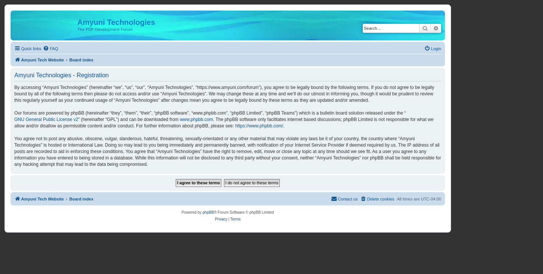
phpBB (208, 212)
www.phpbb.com (196, 119)
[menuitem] (50, 48)
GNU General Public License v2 (46, 119)
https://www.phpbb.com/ (259, 126)
